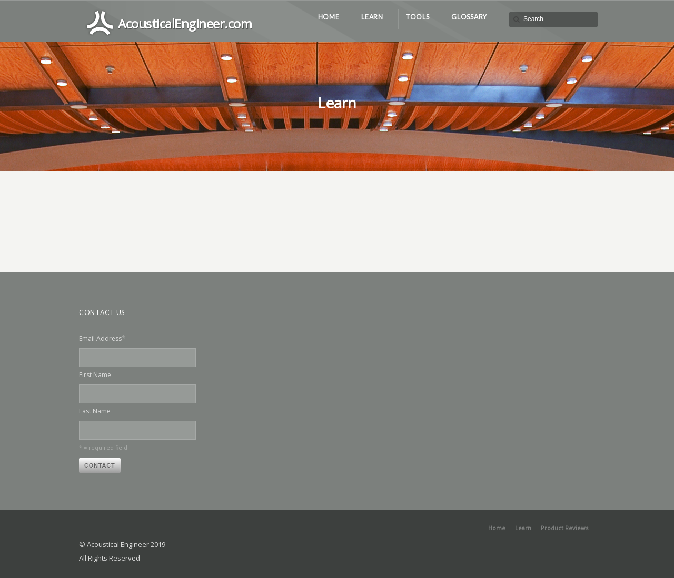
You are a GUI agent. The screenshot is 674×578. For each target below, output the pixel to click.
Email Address (102, 338)
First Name (95, 374)
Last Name (95, 411)
